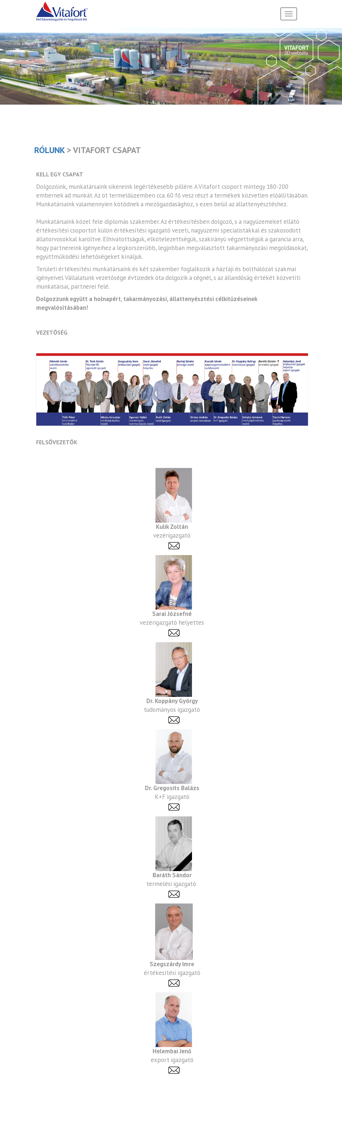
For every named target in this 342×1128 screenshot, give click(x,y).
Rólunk (49, 149)
